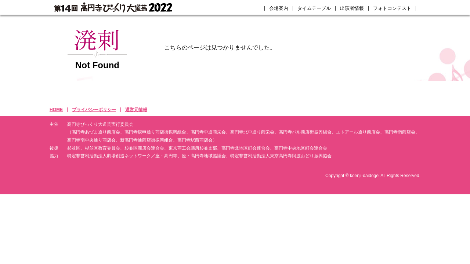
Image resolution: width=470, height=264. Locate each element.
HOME (56, 109)
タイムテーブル (314, 8)
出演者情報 (352, 8)
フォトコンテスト (392, 8)
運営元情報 (136, 109)
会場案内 (278, 8)
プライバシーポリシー (94, 109)
